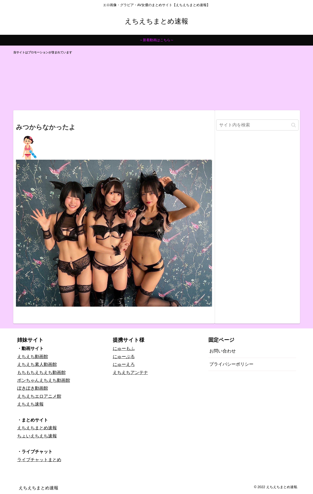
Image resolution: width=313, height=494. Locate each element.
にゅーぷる (124, 356)
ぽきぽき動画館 (32, 388)
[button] (293, 125)
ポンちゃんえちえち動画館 (43, 380)
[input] (257, 125)
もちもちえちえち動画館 (41, 372)
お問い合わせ (222, 351)
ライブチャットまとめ (39, 459)
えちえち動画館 (32, 356)
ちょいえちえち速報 (37, 436)
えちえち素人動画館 (37, 364)
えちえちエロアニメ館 (39, 396)
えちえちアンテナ (130, 372)
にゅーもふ (124, 348)
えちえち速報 (30, 404)
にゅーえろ (124, 364)
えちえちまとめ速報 (37, 427)
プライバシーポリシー (231, 364)
